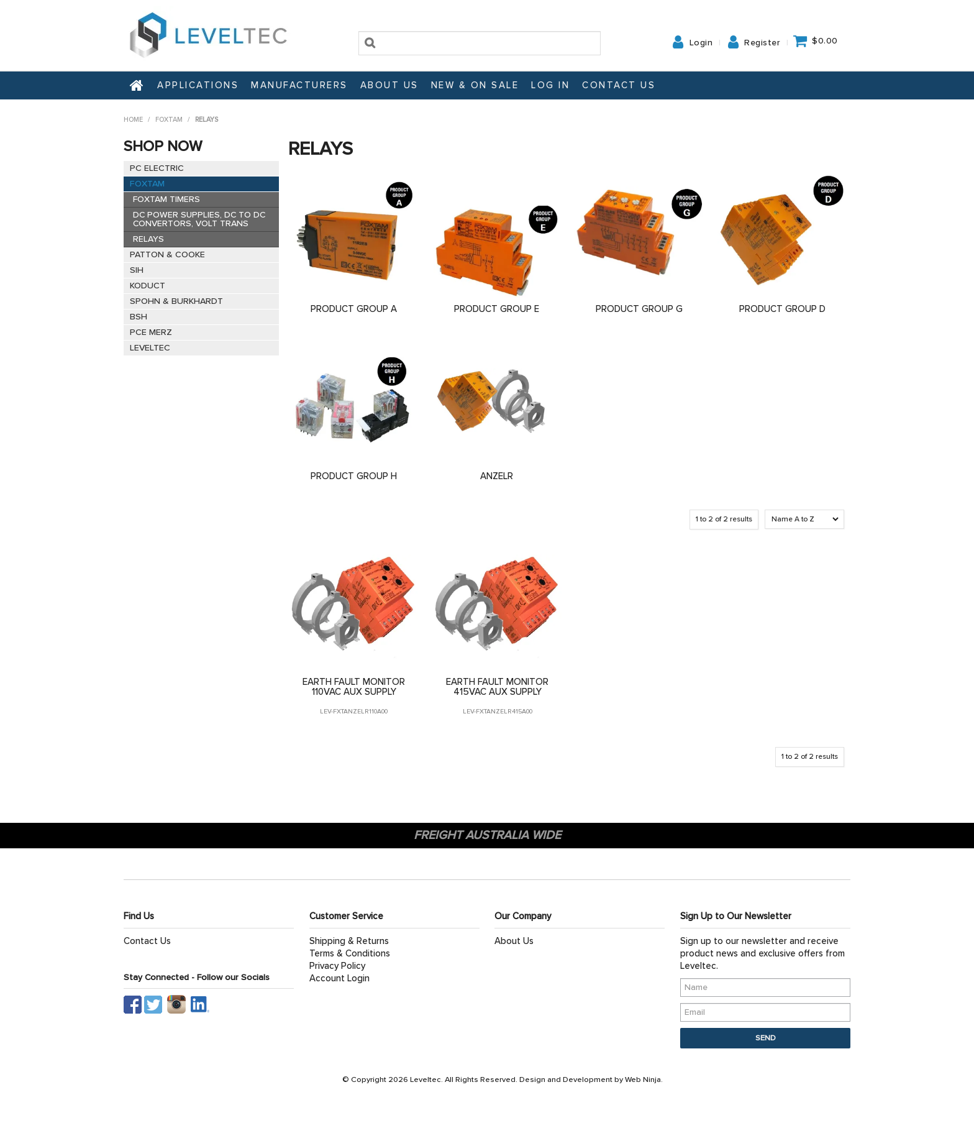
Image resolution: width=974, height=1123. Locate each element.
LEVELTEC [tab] (150, 347)
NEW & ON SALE (475, 85)
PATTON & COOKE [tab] (167, 254)
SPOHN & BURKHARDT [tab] (176, 301)
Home (137, 85)
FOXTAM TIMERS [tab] (166, 199)
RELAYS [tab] (148, 239)
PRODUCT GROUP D (782, 308)
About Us (389, 85)
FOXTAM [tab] (147, 183)
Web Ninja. (644, 1079)
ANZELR (496, 476)
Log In (550, 85)
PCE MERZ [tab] (151, 332)
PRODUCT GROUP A (354, 308)
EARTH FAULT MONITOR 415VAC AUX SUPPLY (497, 687)
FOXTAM (169, 120)
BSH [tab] (138, 316)
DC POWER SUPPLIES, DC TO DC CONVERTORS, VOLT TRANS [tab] (199, 219)
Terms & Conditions (349, 953)
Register (762, 43)
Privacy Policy (337, 965)
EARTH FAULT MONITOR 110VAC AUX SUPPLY (354, 687)
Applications (198, 85)
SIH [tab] (136, 270)
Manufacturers (299, 85)
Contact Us (618, 85)
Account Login (339, 978)
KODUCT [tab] (147, 285)
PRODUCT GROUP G (639, 308)
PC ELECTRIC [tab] (157, 168)
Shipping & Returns (349, 941)
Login (701, 43)
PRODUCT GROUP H (354, 476)
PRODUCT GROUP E (496, 308)
